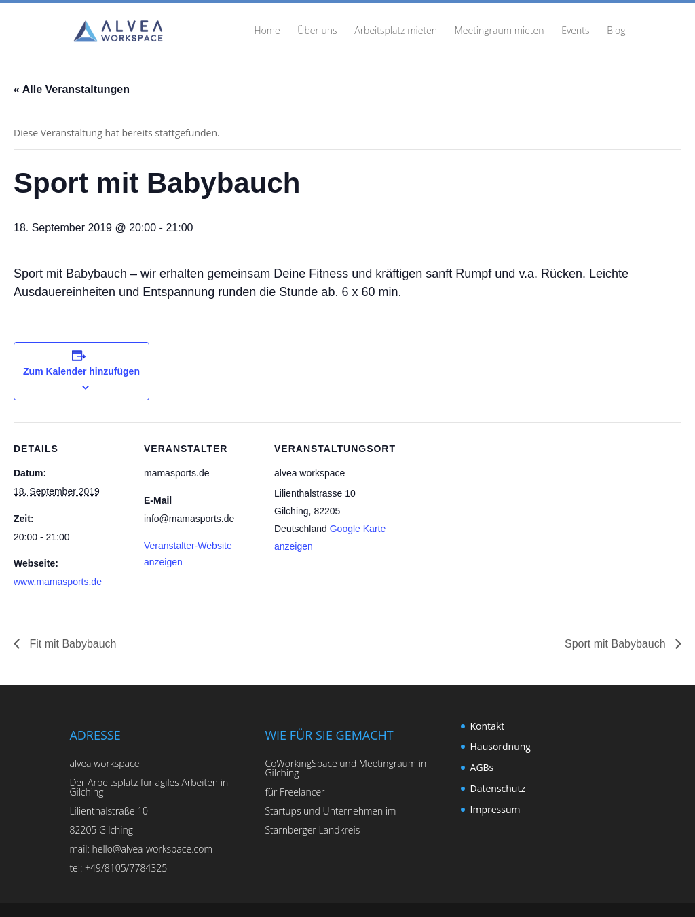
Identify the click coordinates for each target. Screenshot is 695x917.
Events (575, 31)
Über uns (317, 31)
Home (267, 31)
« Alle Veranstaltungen (72, 89)
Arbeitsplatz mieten (395, 31)
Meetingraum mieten (499, 31)
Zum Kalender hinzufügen (81, 371)
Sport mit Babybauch (617, 644)
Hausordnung (500, 746)
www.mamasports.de (58, 581)
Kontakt (487, 725)
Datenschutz (497, 788)
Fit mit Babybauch (71, 644)
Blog (616, 31)
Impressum (495, 809)
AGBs (482, 767)
